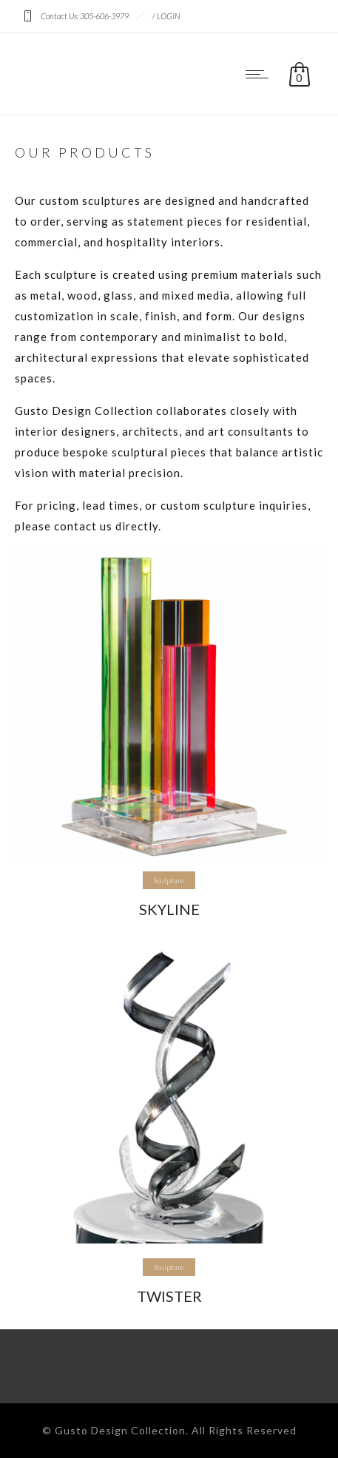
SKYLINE (169, 909)
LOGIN (168, 16)
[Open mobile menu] (260, 74)
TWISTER (169, 1296)
